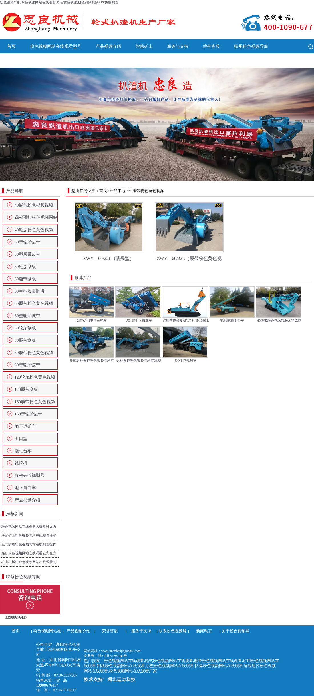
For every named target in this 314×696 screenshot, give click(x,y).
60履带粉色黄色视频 (34, 303)
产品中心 (118, 191)
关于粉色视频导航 (56, 60)
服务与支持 (177, 46)
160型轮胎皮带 (29, 414)
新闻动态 (15, 60)
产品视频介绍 (108, 46)
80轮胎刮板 (25, 328)
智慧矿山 (144, 46)
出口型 (21, 438)
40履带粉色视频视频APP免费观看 (34, 207)
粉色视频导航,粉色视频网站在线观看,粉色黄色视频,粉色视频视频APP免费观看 (59, 2)
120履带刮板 (26, 389)
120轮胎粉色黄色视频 (35, 377)
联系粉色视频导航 (251, 46)
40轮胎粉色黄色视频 (34, 229)
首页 (11, 46)
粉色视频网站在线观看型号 (55, 46)
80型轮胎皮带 (27, 365)
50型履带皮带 (27, 254)
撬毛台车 (23, 451)
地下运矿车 (25, 426)
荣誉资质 (211, 46)
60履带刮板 (25, 279)
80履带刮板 (25, 340)
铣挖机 (21, 463)
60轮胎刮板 (25, 266)
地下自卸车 (25, 487)
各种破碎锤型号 (30, 475)
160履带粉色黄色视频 (35, 401)
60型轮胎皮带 (27, 315)
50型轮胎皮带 (27, 242)
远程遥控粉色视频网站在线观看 (36, 219)
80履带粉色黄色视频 (34, 352)
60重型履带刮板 (30, 291)
